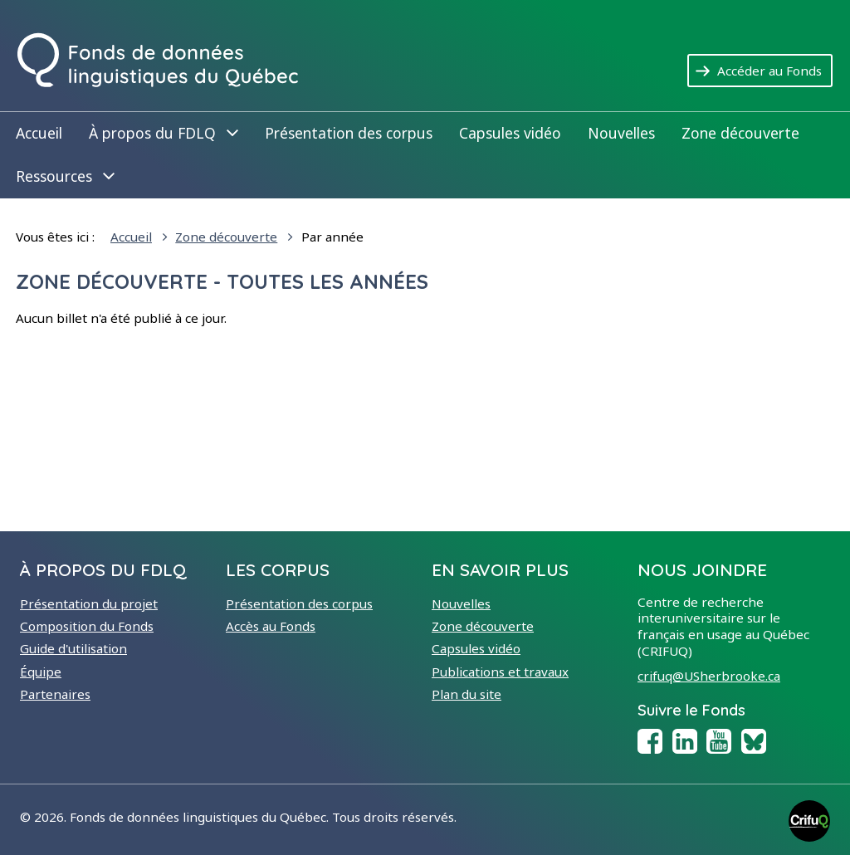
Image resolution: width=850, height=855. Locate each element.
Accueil (39, 133)
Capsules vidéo (510, 133)
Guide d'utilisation (73, 648)
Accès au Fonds (270, 626)
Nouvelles (621, 133)
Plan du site (466, 694)
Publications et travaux (500, 671)
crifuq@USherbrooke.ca (709, 675)
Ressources (65, 175)
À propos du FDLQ (163, 132)
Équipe (40, 671)
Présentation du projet (89, 603)
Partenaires (55, 694)
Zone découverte (740, 133)
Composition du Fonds (87, 626)
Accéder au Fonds (775, 70)
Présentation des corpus (348, 133)
